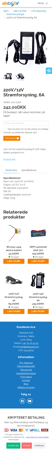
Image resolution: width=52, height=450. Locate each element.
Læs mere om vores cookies (37, 437)
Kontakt (26, 380)
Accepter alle (13, 446)
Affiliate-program (26, 387)
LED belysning (38, 11)
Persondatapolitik (26, 366)
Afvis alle (26, 446)
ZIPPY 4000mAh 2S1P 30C (38, 252)
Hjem (6, 11)
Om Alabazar (26, 362)
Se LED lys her (9, 159)
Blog (26, 384)
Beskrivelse (11, 170)
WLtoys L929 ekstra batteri (13, 252)
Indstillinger (39, 446)
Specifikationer (28, 170)
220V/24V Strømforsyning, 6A (38, 301)
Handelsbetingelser (26, 373)
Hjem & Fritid (19, 11)
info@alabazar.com (29, 346)
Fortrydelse (26, 377)
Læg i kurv (13, 261)
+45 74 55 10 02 (30, 343)
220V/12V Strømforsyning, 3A (13, 301)
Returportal (26, 370)
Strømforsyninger (15, 14)
